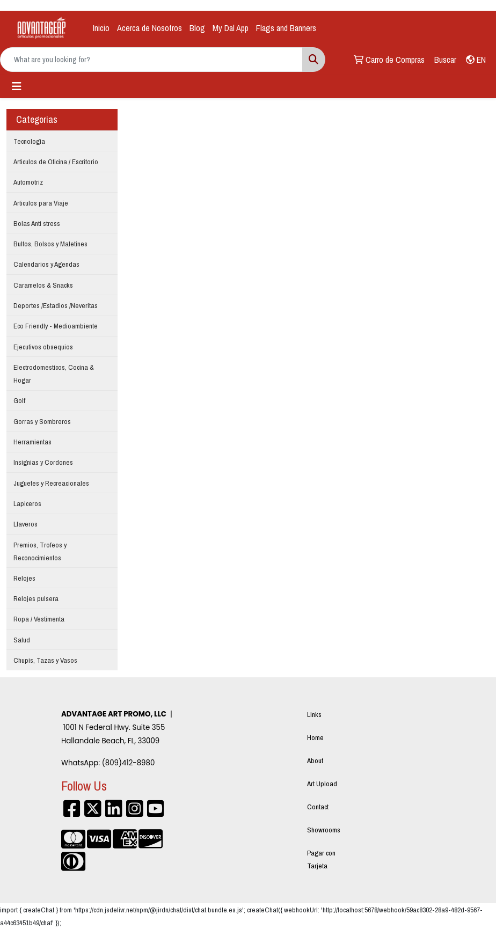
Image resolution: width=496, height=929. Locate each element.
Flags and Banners (286, 28)
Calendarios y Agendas (46, 264)
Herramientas (32, 442)
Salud (21, 640)
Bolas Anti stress (36, 223)
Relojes (24, 578)
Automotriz (28, 182)
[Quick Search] (151, 59)
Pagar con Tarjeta (321, 859)
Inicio (101, 28)
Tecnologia (29, 141)
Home (315, 737)
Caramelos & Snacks (43, 285)
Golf (19, 400)
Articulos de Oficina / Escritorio (55, 161)
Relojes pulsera (36, 598)
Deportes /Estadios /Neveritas (55, 305)
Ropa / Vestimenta (38, 619)
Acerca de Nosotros (149, 28)
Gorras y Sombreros (42, 421)
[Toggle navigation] (16, 86)
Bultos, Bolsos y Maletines (50, 243)
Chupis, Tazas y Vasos (45, 660)
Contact (318, 806)
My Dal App (231, 28)
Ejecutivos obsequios (43, 347)
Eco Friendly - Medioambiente (55, 326)
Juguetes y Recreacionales (51, 483)
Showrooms (323, 830)
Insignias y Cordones (43, 462)
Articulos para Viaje (40, 203)
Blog (197, 28)
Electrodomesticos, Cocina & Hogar (53, 373)
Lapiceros (27, 503)
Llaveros (25, 524)
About (315, 760)
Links (314, 714)
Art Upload (322, 783)
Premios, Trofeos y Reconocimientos (40, 551)
